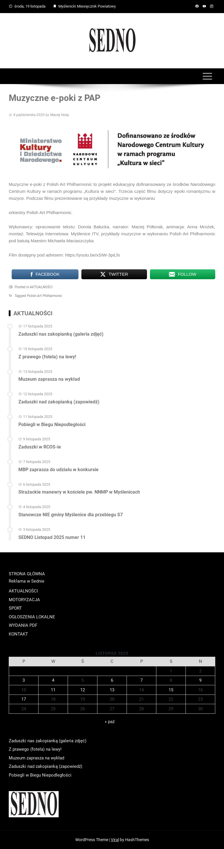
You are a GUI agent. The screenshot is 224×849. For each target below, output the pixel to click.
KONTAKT (18, 634)
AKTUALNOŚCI (41, 287)
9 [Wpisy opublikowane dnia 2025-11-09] (200, 680)
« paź (110, 721)
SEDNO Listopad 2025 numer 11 (51, 537)
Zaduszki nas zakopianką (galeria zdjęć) (61, 334)
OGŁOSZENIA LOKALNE (32, 617)
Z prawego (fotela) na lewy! (47, 356)
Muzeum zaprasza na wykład (49, 379)
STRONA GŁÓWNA (27, 573)
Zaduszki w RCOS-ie (39, 447)
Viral (115, 839)
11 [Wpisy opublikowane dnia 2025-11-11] (53, 690)
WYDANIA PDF (23, 625)
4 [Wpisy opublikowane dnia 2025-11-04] (53, 680)
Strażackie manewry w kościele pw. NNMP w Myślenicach (79, 492)
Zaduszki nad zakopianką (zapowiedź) (58, 402)
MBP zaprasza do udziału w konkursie (58, 469)
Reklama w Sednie (26, 581)
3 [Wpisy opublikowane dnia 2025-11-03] (23, 680)
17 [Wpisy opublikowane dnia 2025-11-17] (23, 699)
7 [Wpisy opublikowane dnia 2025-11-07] (141, 680)
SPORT (15, 608)
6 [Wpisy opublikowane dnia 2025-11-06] (112, 680)
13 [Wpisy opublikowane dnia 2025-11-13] (112, 690)
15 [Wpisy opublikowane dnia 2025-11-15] (171, 690)
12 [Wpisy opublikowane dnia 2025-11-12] (82, 690)
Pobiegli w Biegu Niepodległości (51, 424)
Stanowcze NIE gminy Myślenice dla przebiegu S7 (70, 514)
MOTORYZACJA (24, 599)
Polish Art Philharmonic (44, 296)
